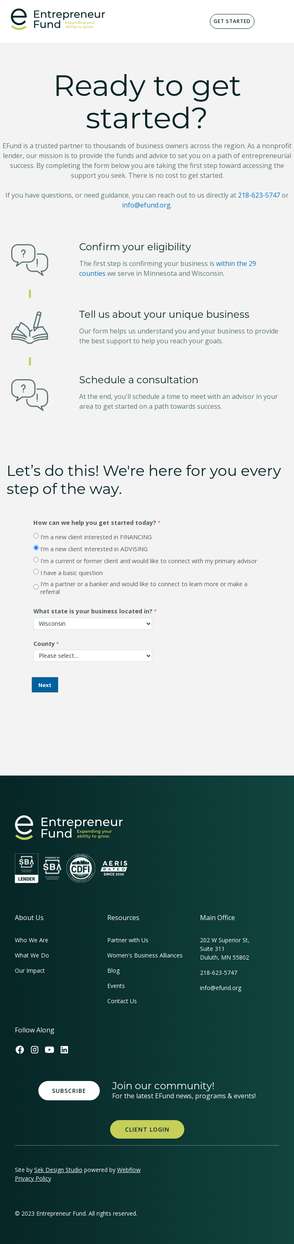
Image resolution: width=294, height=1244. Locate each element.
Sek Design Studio (58, 1170)
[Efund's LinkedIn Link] (64, 1050)
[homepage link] (69, 827)
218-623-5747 (259, 195)
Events (116, 986)
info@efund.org (146, 205)
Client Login (147, 1129)
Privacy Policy (33, 1178)
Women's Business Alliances (145, 955)
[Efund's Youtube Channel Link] (49, 1050)
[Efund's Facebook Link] (20, 1050)
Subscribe (69, 1091)
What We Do (32, 955)
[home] (56, 19)
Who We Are (31, 940)
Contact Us (122, 1001)
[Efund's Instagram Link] (35, 1050)
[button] (274, 21)
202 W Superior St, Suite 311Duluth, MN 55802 (224, 948)
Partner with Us (127, 940)
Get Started (232, 21)
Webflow (129, 1170)
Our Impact (30, 970)
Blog (113, 970)
